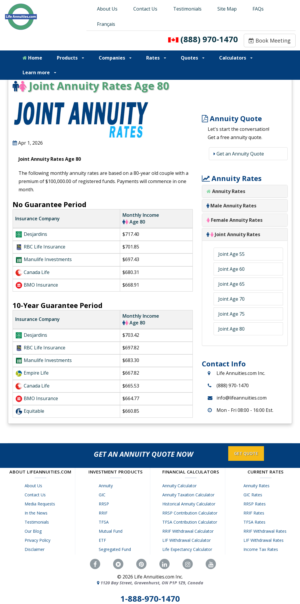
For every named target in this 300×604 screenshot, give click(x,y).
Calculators (236, 58)
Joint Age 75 (231, 314)
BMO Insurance (41, 285)
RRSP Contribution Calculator (191, 513)
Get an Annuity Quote (239, 153)
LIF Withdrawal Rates (264, 540)
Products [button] (70, 58)
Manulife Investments (48, 259)
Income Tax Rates (261, 549)
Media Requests (40, 504)
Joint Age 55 (231, 254)
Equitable (34, 411)
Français (106, 24)
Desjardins (35, 234)
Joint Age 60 (231, 269)
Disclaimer (35, 549)
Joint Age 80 (231, 329)
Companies (115, 58)
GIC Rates (253, 495)
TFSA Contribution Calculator (190, 522)
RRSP (105, 504)
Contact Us (145, 9)
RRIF (104, 513)
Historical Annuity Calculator (190, 504)
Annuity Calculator (180, 485)
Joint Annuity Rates (233, 234)
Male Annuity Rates (231, 205)
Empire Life (36, 373)
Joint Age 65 (231, 284)
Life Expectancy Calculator (188, 549)
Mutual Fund (112, 531)
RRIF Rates (254, 513)
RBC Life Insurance (44, 246)
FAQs (258, 9)
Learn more (39, 72)
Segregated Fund (116, 549)
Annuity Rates (228, 191)
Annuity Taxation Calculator (189, 495)
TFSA (105, 522)
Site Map (227, 9)
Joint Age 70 (231, 299)
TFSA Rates (255, 522)
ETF (103, 540)
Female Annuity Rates (234, 220)
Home (32, 58)
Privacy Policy (38, 540)
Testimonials (187, 9)
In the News (36, 513)
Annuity (107, 485)
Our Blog (33, 531)
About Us (107, 9)
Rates (156, 58)
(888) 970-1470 (209, 39)
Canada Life (37, 272)
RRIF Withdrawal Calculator (189, 531)
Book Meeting (270, 40)
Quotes (192, 58)
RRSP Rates (255, 504)
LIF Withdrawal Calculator (187, 540)
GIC (103, 495)
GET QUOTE (246, 453)
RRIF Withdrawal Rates (265, 531)
